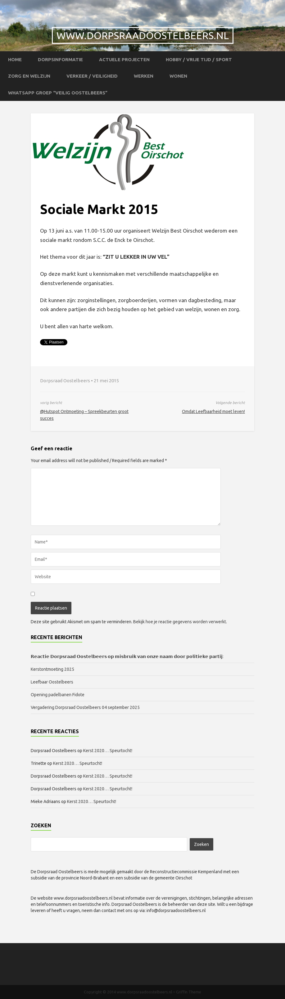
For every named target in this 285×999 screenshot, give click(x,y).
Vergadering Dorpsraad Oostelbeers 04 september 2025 (85, 707)
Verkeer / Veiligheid (92, 76)
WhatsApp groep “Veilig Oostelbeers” (57, 92)
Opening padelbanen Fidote (57, 694)
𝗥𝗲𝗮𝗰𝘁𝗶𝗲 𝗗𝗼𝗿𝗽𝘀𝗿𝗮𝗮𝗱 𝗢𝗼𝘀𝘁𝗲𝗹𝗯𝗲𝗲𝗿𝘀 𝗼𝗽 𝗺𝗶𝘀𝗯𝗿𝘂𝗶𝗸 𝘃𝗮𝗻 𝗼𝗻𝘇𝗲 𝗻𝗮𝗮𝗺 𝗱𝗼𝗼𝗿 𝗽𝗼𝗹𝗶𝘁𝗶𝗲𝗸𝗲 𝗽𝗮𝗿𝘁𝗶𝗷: (127, 656)
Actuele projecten (124, 59)
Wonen (178, 76)
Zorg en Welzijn (29, 76)
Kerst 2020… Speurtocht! (107, 750)
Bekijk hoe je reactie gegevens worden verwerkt (179, 621)
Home (15, 59)
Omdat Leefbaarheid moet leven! (213, 411)
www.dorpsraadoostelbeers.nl (143, 35)
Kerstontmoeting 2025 (52, 669)
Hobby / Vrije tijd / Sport (199, 59)
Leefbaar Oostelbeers (52, 681)
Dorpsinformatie (60, 59)
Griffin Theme (188, 992)
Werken (143, 76)
